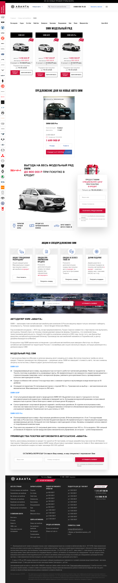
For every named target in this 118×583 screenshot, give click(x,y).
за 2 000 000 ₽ (72, 508)
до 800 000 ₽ (50, 504)
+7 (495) (101, 491)
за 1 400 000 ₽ (72, 502)
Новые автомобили (36, 523)
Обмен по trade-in (51, 531)
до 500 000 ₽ (50, 495)
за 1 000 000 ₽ (72, 490)
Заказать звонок (96, 7)
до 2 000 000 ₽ (51, 516)
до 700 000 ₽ (50, 501)
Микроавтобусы (35, 514)
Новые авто (39, 7)
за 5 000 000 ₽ (72, 517)
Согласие (93, 216)
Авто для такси (35, 537)
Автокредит (34, 531)
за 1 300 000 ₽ (72, 499)
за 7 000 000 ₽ (72, 520)
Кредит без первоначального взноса (44, 226)
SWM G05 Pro (52, 123)
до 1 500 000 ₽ (50, 513)
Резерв (52, 146)
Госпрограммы (34, 534)
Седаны (32, 490)
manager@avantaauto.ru (75, 529)
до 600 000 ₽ (50, 498)
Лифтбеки (33, 496)
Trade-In (66, 146)
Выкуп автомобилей (52, 528)
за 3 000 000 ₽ (72, 514)
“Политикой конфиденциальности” (80, 566)
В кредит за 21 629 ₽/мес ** (60, 152)
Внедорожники (35, 505)
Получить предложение (92, 211)
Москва (49, 477)
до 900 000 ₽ (50, 507)
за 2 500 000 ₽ (72, 511)
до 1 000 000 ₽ (50, 510)
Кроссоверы (34, 502)
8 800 (101, 497)
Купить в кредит (41, 74)
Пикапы (32, 511)
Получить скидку (46, 283)
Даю (90, 309)
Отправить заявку (89, 305)
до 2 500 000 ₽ (51, 519)
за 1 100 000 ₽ (72, 493)
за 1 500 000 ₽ (72, 505)
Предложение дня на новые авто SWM (59, 90)
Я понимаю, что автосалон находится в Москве (93, 219)
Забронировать (27, 72)
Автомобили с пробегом (34, 527)
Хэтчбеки (33, 493)
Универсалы (34, 499)
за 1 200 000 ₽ (72, 496)
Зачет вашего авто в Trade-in (66, 226)
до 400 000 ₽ (50, 493)
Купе (31, 508)
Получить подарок (96, 281)
